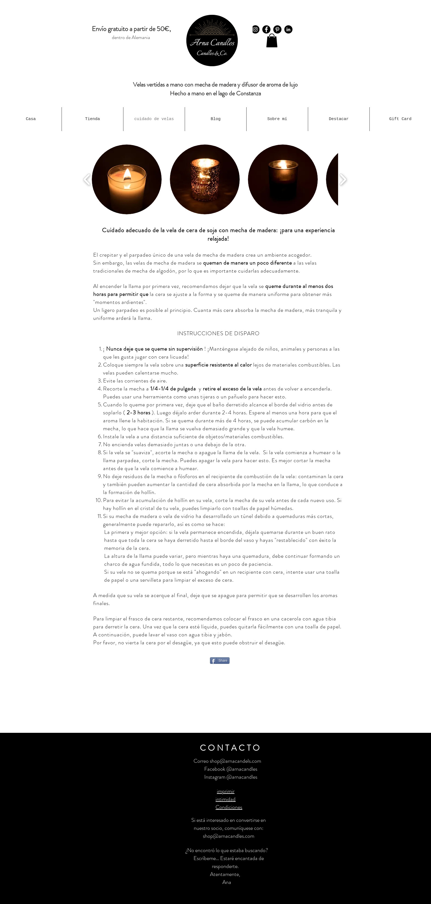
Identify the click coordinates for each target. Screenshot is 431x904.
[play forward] (343, 179)
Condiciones (229, 807)
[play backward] (87, 179)
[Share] (220, 660)
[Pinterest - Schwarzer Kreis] (277, 29)
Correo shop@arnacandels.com (227, 761)
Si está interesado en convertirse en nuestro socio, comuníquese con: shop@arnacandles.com (228, 828)
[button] (272, 40)
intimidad (226, 799)
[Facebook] (266, 29)
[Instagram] (255, 29)
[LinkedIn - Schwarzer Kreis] (288, 29)
